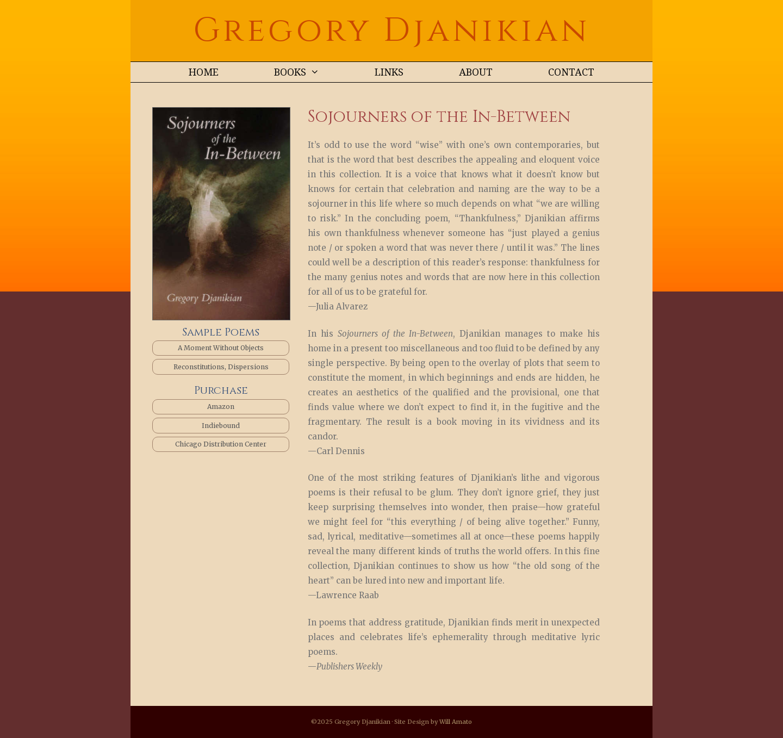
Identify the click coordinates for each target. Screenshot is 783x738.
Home (204, 72)
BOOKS (310, 72)
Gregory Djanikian (391, 30)
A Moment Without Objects (221, 348)
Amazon (220, 406)
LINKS (389, 72)
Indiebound (221, 425)
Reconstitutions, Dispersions (221, 367)
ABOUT (476, 72)
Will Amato (455, 721)
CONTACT (571, 72)
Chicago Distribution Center (220, 444)
